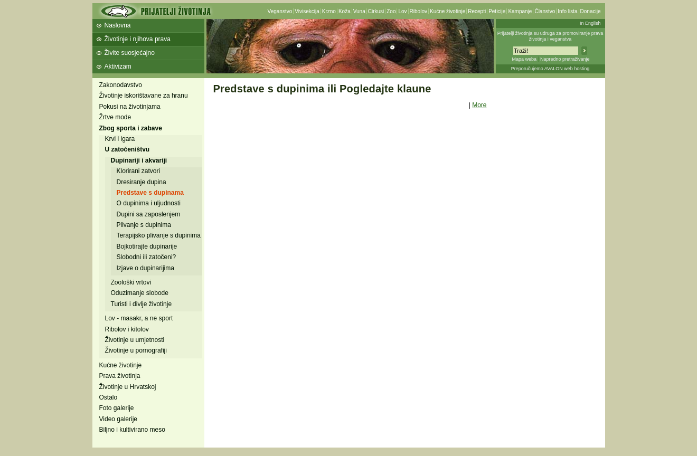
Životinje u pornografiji (136, 350)
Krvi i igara (120, 138)
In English (590, 23)
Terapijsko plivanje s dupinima (159, 235)
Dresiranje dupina (141, 182)
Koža (344, 11)
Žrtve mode (115, 117)
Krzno (329, 11)
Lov (402, 11)
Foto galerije (116, 408)
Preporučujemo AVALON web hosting (550, 68)
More (479, 105)
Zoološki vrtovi (131, 282)
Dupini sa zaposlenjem (149, 214)
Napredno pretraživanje (565, 59)
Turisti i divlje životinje (141, 304)
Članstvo (544, 11)
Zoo (391, 11)
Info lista (567, 11)
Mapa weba (524, 59)
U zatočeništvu (127, 149)
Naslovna (118, 25)
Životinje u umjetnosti (135, 340)
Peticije (496, 11)
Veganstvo (280, 11)
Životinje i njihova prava (138, 39)
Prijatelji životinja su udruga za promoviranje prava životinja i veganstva (550, 36)
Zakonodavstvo (120, 85)
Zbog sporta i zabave (130, 128)
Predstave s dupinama (150, 192)
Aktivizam (118, 66)
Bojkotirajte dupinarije (147, 246)
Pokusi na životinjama (130, 106)
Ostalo (108, 397)
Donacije (590, 11)
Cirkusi (376, 11)
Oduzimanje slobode (139, 293)
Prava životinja (119, 375)
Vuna (359, 11)
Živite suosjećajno (130, 52)
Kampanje (520, 11)
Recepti (477, 11)
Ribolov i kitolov (127, 329)
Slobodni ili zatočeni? (146, 257)
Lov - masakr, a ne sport (139, 318)
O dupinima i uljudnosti (149, 203)
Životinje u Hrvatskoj (127, 387)
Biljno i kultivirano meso (132, 429)
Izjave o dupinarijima (145, 268)
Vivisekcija (307, 11)
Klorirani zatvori (139, 171)
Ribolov (418, 11)
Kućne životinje (447, 11)
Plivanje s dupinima (144, 225)
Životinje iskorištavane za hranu (143, 95)
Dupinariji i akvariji (139, 160)
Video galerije (118, 419)
